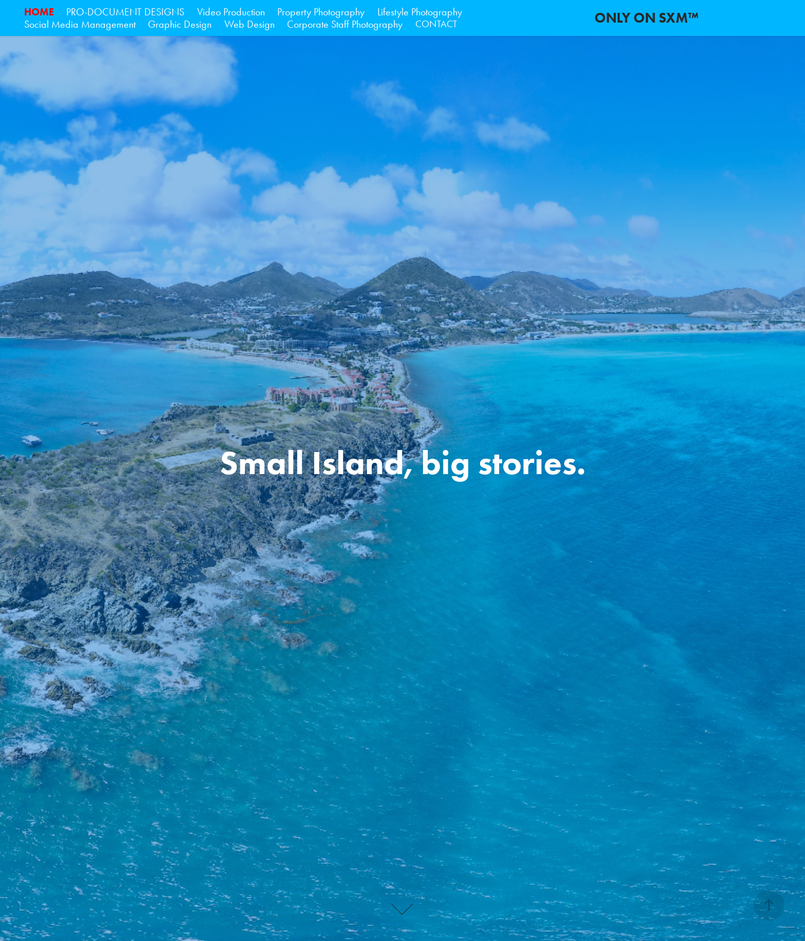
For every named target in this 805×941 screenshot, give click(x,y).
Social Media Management (80, 24)
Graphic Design (180, 24)
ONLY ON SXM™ (647, 17)
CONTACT (436, 24)
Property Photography (321, 12)
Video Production (231, 12)
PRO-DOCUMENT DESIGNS (125, 12)
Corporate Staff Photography (344, 24)
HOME (39, 12)
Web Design (249, 24)
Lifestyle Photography (419, 12)
